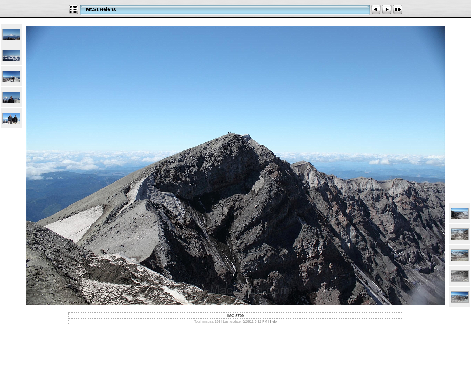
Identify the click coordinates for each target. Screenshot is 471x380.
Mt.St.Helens (101, 9)
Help (273, 321)
